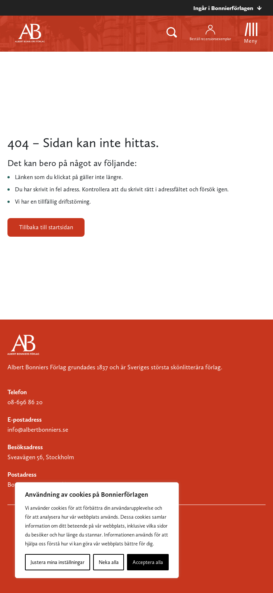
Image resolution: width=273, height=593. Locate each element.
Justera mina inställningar (58, 562)
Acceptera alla (148, 562)
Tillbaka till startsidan (46, 227)
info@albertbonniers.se (37, 429)
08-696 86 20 (24, 402)
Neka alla (109, 562)
